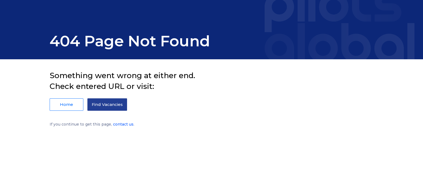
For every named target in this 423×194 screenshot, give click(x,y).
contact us (123, 124)
